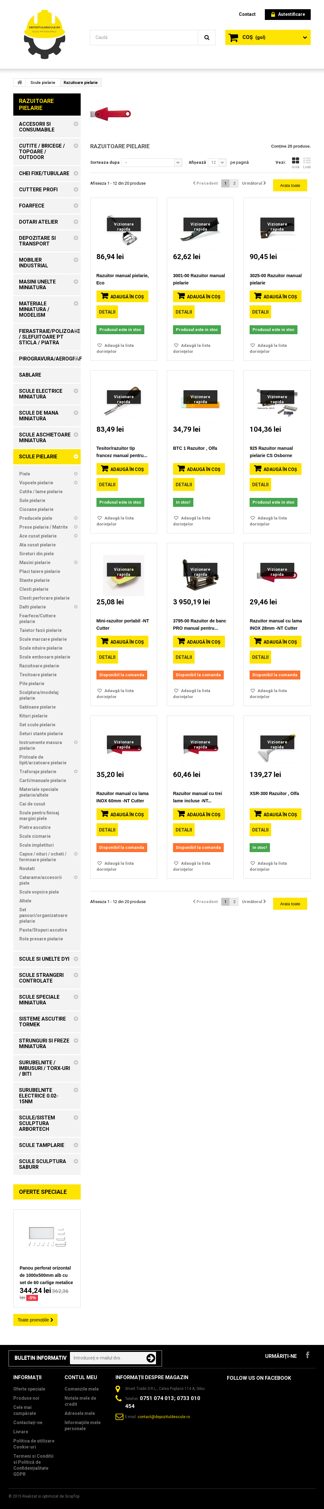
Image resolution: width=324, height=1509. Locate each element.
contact (247, 14)
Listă (307, 163)
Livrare (20, 1431)
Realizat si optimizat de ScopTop (50, 1496)
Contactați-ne (27, 1422)
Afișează (197, 162)
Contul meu (81, 1377)
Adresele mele (80, 1413)
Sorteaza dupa (105, 162)
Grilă (295, 163)
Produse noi (26, 1398)
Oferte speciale (43, 1191)
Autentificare (288, 15)
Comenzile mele (82, 1388)
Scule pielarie (42, 82)
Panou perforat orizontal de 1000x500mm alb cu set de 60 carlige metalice (46, 1275)
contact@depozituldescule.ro (164, 1417)
